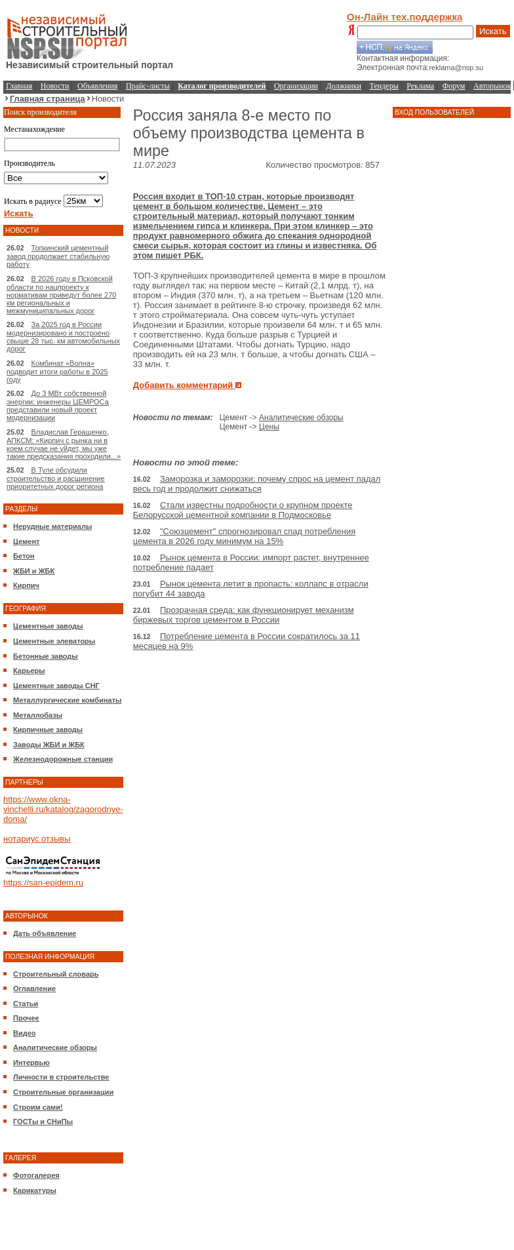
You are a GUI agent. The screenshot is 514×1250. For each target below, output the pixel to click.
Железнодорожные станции (63, 759)
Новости (55, 85)
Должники (343, 85)
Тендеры (384, 85)
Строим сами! (38, 1107)
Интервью (31, 1062)
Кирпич (26, 585)
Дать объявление (44, 933)
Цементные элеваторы (54, 641)
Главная (19, 85)
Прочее (26, 1018)
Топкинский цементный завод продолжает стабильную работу (58, 256)
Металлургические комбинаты (67, 700)
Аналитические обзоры (55, 1047)
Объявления (97, 85)
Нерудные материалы (52, 526)
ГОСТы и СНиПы (43, 1121)
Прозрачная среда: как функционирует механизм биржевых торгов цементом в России (243, 615)
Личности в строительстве (61, 1077)
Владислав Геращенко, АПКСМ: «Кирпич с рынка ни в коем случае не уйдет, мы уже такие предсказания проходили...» (64, 444)
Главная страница (47, 99)
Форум (454, 85)
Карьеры (29, 670)
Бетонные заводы (45, 656)
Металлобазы (37, 715)
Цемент (26, 541)
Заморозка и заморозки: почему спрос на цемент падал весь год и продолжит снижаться (257, 484)
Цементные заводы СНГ (56, 686)
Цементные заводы (48, 626)
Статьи (25, 1003)
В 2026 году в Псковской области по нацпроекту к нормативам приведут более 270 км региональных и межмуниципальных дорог (61, 295)
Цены (269, 426)
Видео (24, 1033)
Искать (493, 31)
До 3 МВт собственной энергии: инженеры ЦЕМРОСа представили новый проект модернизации (58, 405)
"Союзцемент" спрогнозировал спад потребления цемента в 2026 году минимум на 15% (244, 536)
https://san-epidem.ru (43, 883)
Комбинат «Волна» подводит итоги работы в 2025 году (57, 371)
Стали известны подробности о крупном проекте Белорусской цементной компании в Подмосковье (243, 510)
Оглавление (34, 988)
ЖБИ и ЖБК (33, 571)
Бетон (23, 556)
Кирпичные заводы (48, 729)
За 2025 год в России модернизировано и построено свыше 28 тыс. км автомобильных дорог (63, 337)
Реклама (420, 85)
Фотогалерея (36, 1175)
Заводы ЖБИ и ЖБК (49, 745)
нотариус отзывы (37, 839)
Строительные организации (63, 1092)
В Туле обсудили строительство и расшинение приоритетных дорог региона (56, 478)
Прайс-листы (148, 85)
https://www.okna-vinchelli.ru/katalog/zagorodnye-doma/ (63, 809)
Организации (296, 85)
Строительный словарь (56, 974)
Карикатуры (34, 1190)
